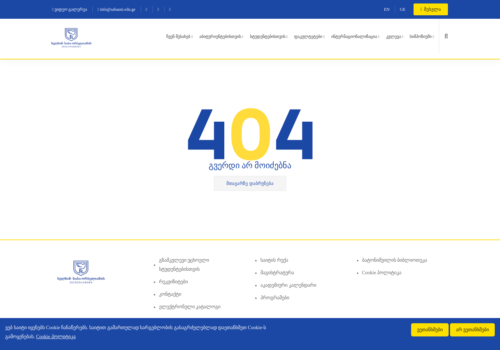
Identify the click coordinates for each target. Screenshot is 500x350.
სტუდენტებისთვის (267, 36)
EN (387, 9)
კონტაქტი (170, 294)
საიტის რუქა (274, 260)
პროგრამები (274, 297)
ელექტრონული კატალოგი (190, 306)
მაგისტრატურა (277, 272)
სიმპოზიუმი (421, 36)
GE (403, 9)
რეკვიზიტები (173, 281)
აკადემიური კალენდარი (288, 285)
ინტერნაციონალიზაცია (354, 36)
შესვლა (430, 9)
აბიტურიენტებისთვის (220, 36)
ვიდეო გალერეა (69, 9)
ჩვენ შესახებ (178, 36)
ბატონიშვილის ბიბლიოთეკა (394, 260)
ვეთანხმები (430, 329)
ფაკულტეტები (308, 36)
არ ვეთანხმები (472, 329)
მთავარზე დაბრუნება (249, 183)
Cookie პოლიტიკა (382, 272)
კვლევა (393, 36)
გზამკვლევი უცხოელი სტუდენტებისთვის (184, 265)
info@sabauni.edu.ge (116, 9)
